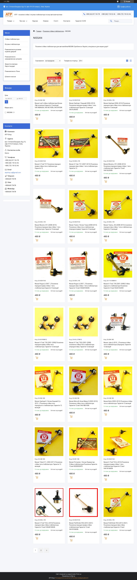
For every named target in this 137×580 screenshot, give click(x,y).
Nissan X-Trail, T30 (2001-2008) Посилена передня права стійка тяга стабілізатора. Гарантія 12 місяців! (49, 345)
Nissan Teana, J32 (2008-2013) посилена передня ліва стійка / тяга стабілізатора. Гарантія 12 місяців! (118, 227)
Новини (45, 21)
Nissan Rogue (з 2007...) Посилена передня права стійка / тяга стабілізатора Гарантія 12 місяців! (47, 286)
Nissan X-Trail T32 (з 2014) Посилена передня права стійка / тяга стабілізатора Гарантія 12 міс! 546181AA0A (116, 465)
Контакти (66, 21)
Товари (9, 21)
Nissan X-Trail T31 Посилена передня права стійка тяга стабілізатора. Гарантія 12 (48, 166)
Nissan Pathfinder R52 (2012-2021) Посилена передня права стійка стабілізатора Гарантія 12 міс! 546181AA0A (81, 526)
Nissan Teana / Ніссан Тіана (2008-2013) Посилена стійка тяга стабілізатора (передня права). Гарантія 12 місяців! (83, 227)
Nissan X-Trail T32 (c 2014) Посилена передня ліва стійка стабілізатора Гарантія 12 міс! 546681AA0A (47, 525)
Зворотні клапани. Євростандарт (11, 65)
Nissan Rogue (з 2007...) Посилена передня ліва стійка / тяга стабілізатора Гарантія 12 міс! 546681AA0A (83, 286)
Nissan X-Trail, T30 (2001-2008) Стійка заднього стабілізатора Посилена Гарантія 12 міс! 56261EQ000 (117, 286)
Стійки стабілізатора (12, 39)
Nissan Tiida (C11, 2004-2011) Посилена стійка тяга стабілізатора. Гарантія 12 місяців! (48, 464)
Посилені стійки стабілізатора (53, 31)
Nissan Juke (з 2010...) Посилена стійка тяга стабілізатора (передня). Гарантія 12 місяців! (117, 345)
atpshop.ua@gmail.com (13, 172)
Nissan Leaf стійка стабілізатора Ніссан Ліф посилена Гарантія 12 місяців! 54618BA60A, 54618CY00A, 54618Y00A (48, 105)
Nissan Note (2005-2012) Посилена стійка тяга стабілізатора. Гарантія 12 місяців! (118, 402)
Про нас (22, 21)
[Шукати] (111, 21)
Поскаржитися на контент (63, 578)
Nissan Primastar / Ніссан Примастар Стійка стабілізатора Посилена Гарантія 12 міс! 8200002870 (83, 464)
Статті (56, 21)
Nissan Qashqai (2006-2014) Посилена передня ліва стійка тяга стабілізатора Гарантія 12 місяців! (117, 105)
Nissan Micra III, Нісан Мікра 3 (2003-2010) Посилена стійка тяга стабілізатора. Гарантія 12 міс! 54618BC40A (83, 403)
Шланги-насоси (10, 76)
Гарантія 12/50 (80, 21)
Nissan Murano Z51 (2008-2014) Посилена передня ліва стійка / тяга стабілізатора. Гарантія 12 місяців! (47, 227)
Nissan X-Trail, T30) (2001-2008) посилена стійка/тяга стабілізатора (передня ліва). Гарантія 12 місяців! (81, 345)
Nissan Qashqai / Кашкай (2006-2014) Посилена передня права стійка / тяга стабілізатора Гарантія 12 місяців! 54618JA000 (82, 106)
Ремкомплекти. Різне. (12, 71)
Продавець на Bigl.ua (68, 576)
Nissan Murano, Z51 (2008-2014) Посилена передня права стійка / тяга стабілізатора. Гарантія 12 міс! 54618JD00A (117, 167)
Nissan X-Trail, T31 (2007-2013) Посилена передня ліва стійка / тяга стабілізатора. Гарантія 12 (83, 166)
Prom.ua (78, 574)
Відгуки (35, 21)
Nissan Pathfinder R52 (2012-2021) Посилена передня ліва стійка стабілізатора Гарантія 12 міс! (115, 525)
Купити (37, 118)
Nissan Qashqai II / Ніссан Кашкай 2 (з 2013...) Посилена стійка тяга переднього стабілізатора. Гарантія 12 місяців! (48, 404)
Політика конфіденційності (80, 578)
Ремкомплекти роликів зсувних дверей (13, 51)
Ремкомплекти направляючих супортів (13, 58)
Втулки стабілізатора (12, 44)
